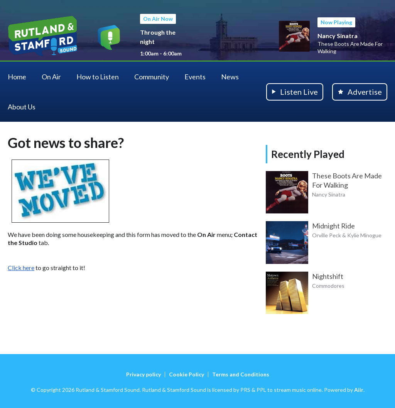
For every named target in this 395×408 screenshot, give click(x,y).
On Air (51, 76)
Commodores (328, 285)
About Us (21, 106)
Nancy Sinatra (337, 35)
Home (17, 76)
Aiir (358, 389)
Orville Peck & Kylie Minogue (346, 235)
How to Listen (97, 76)
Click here (21, 267)
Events (195, 76)
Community (151, 76)
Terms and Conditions (240, 374)
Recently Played (307, 154)
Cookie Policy (186, 374)
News (230, 76)
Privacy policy (143, 374)
